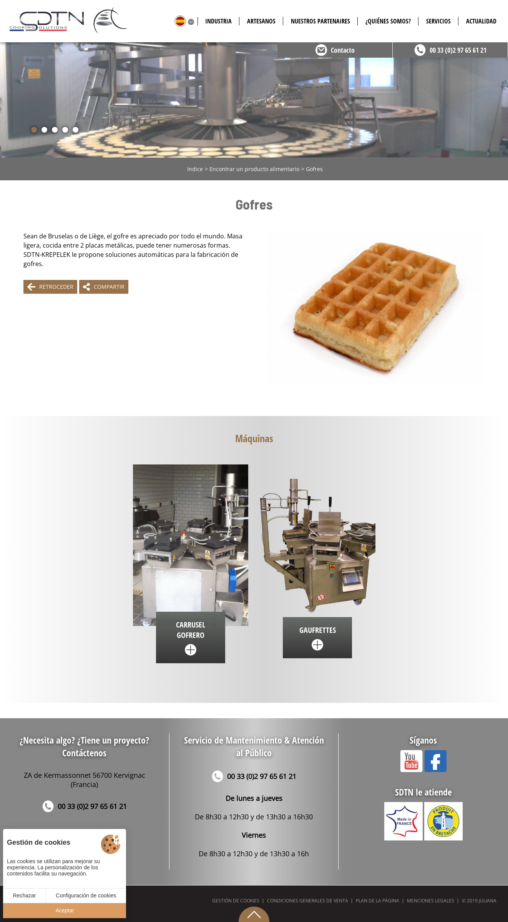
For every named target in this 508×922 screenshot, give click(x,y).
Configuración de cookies (86, 895)
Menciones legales (430, 900)
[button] (34, 130)
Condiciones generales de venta (307, 900)
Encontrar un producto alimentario (254, 169)
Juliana (487, 900)
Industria (218, 21)
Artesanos (261, 21)
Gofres (314, 169)
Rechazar (24, 895)
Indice (195, 169)
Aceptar (64, 910)
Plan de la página (377, 900)
